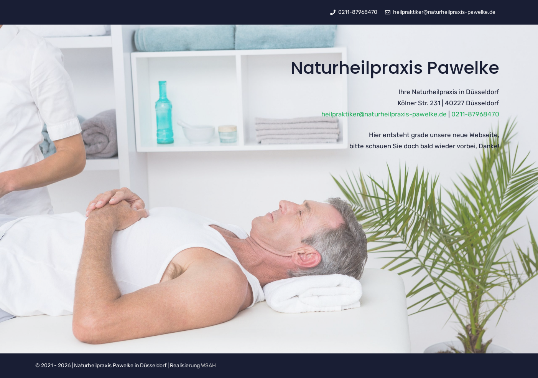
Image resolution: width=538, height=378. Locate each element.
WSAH (208, 365)
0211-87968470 (475, 114)
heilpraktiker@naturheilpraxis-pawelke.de (384, 114)
